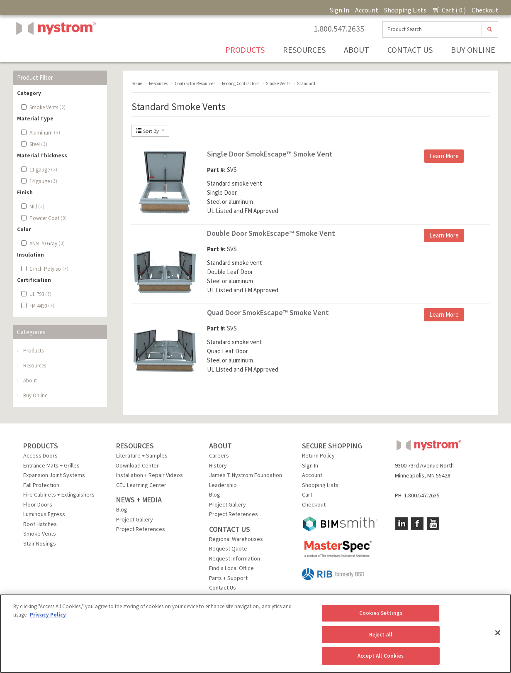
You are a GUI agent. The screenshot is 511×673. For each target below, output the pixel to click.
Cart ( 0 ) (449, 10)
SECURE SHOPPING (332, 445)
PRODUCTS (40, 445)
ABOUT (220, 445)
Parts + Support (228, 578)
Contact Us (410, 49)
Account (366, 10)
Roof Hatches (40, 524)
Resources (304, 49)
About (356, 49)
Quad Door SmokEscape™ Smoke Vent (268, 312)
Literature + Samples (142, 455)
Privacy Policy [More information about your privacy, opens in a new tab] (48, 614)
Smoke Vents (39, 533)
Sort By (150, 130)
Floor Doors (37, 504)
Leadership (223, 485)
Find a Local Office (231, 568)
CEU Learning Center (141, 485)
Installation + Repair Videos (149, 475)
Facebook (417, 523)
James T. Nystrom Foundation (245, 475)
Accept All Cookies (381, 655)
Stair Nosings (39, 543)
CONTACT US (229, 529)
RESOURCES (135, 445)
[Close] (498, 633)
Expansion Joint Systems (54, 475)
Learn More (444, 156)
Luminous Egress (44, 514)
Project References (140, 529)
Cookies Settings (380, 613)
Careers (219, 455)
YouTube (433, 523)
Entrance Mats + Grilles (51, 465)
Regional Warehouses (236, 539)
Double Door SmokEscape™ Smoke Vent (271, 233)
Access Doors (40, 455)
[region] (255, 633)
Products (245, 49)
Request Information (234, 558)
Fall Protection (41, 485)
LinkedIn (401, 523)
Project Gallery (134, 519)
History (218, 465)
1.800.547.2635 (339, 28)
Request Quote (228, 548)
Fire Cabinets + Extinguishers (59, 494)
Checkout (485, 10)
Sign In (339, 10)
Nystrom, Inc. (54, 49)
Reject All (380, 634)
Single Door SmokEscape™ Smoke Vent (270, 154)
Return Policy (318, 455)
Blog (121, 509)
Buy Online (473, 49)
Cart (307, 494)
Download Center (137, 465)
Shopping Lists (405, 10)
